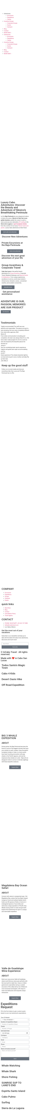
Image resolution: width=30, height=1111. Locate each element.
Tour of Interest (5, 1017)
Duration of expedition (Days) (9, 1022)
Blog (5, 29)
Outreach (9, 27)
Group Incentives (15, 273)
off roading (22, 222)
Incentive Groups (9, 21)
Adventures (7, 13)
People (3, 1026)
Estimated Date (5, 1031)
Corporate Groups (12, 23)
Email (2, 1040)
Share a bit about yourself (8, 1048)
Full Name (4, 1035)
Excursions (10, 15)
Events (9, 25)
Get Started (6, 311)
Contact (6, 31)
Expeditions (10, 17)
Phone (2, 1044)
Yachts (9, 19)
